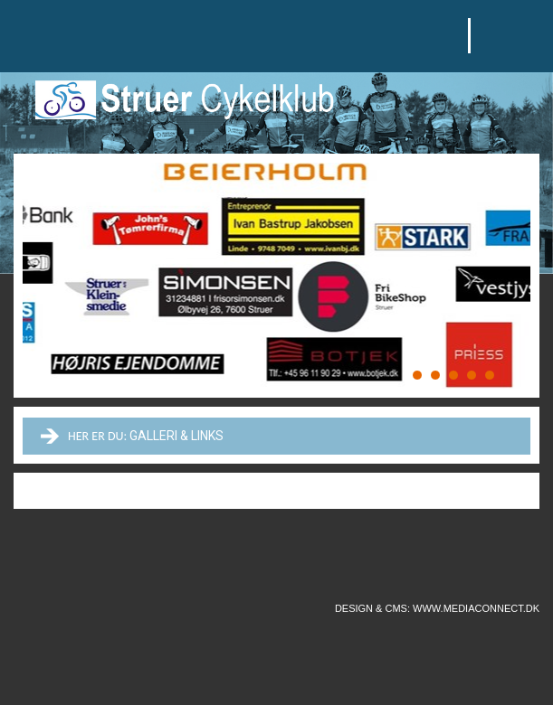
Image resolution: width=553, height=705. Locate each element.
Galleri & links (176, 435)
